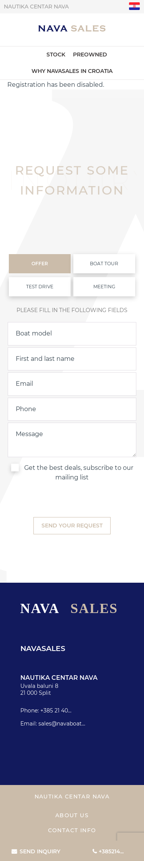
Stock (55, 54)
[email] (72, 383)
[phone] (72, 409)
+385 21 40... (55, 710)
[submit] (72, 525)
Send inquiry (40, 851)
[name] (72, 358)
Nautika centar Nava (36, 6)
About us (72, 815)
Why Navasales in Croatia (72, 71)
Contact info (72, 830)
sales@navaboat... (61, 723)
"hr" (134, 6)
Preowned (90, 54)
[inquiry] (72, 440)
